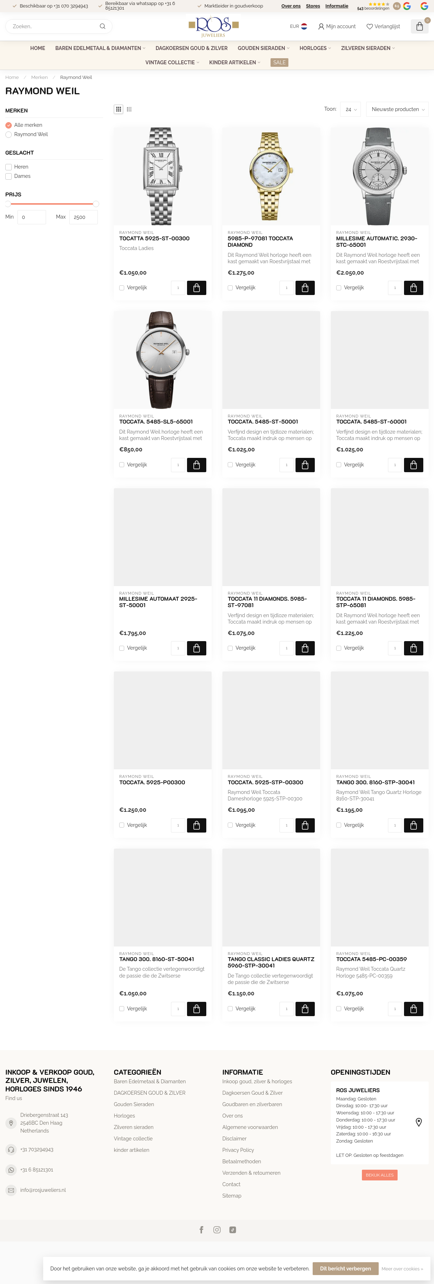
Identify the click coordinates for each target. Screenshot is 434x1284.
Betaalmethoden (241, 1161)
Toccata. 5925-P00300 (152, 782)
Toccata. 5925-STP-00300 (265, 782)
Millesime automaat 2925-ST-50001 (158, 602)
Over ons (291, 6)
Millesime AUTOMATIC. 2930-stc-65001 (377, 241)
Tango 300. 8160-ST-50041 (156, 959)
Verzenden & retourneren (251, 1173)
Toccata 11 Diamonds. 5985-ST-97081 (267, 602)
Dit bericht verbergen (345, 1268)
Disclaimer (234, 1138)
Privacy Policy (238, 1150)
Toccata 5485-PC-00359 (371, 959)
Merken (39, 77)
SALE (279, 62)
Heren (21, 167)
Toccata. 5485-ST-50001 (263, 421)
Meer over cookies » (402, 1268)
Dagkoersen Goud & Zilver (252, 1093)
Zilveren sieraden (365, 48)
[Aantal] (178, 288)
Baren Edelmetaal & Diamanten (98, 48)
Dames (22, 176)
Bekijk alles (380, 1175)
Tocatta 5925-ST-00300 (154, 238)
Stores (313, 6)
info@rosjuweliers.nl (43, 1190)
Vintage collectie (170, 62)
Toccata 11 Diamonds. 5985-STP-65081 (375, 602)
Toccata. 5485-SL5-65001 (156, 421)
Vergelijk (137, 287)
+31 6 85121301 (36, 1170)
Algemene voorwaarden (250, 1127)
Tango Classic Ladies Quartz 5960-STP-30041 (271, 962)
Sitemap (231, 1196)
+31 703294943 (37, 1149)
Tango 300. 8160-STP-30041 (375, 782)
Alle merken (28, 125)
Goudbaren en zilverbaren (252, 1104)
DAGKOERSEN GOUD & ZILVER (192, 48)
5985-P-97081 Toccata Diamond (260, 241)
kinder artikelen (232, 62)
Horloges (313, 48)
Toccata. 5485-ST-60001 (371, 421)
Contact (231, 1184)
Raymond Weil (76, 77)
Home (37, 48)
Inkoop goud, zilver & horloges (257, 1081)
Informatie (337, 6)
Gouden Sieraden (261, 48)
